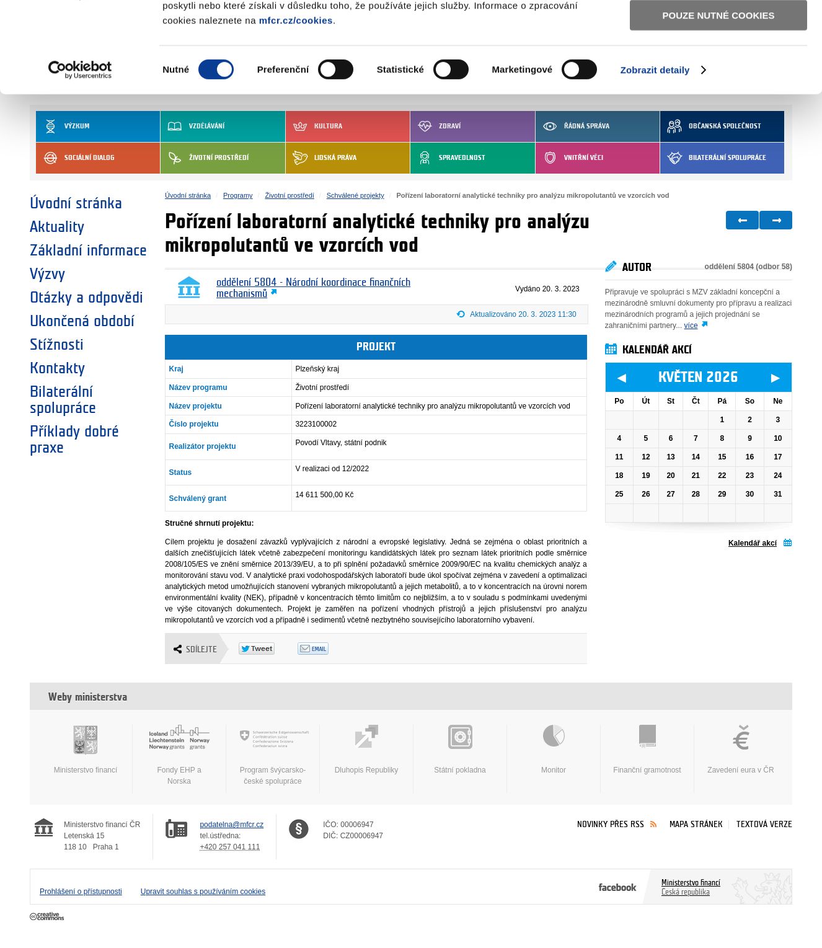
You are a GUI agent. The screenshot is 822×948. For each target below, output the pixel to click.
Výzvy (47, 274)
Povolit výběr (718, 65)
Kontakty (57, 368)
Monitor (553, 749)
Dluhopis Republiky (366, 749)
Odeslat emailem (327, 648)
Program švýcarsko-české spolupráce (273, 755)
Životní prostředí (289, 195)
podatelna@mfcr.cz (231, 824)
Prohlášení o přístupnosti (81, 891)
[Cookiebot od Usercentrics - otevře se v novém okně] (80, 155)
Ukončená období (82, 321)
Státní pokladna (460, 749)
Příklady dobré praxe (74, 439)
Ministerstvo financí (85, 749)
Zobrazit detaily (655, 154)
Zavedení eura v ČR (741, 749)
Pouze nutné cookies (719, 100)
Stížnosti (57, 344)
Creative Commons (48, 917)
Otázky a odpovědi (86, 297)
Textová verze (764, 824)
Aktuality (57, 226)
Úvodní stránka (76, 203)
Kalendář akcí (752, 543)
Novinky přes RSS (610, 824)
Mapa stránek (696, 824)
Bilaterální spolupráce (63, 399)
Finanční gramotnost (647, 749)
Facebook (618, 886)
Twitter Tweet (268, 648)
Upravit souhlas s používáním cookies (203, 891)
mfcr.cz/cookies (296, 104)
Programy (238, 195)
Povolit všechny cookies (718, 30)
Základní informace (88, 250)
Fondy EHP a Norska (179, 755)
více (691, 325)
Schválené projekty (355, 195)
